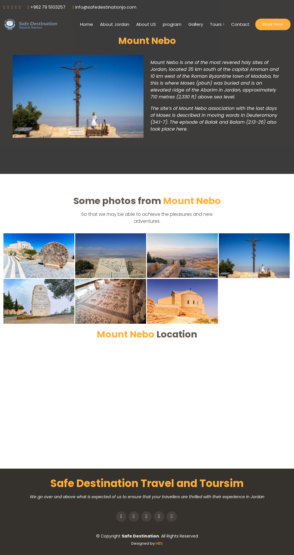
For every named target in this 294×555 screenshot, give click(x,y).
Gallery (195, 24)
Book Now (272, 24)
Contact (240, 24)
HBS (159, 543)
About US (146, 24)
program (172, 24)
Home (86, 24)
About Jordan (114, 24)
